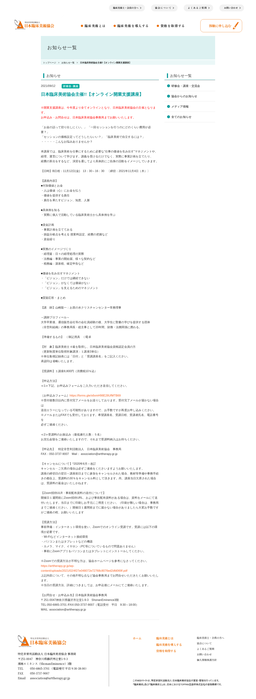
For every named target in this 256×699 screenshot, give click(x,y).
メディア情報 (180, 106)
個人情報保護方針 (207, 660)
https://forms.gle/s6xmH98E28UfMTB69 (95, 395)
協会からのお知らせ (184, 96)
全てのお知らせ (181, 116)
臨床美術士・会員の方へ (210, 638)
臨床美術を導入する (133, 25)
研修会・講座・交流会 (185, 85)
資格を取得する (173, 25)
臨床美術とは (95, 25)
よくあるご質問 (205, 649)
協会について (204, 643)
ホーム (137, 638)
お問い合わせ (204, 654)
